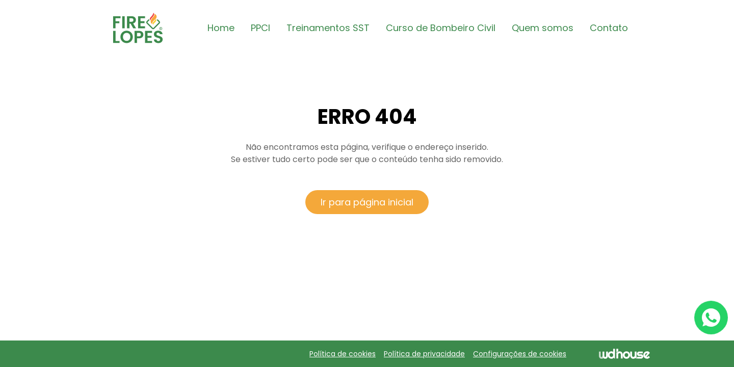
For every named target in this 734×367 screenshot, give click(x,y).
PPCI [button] (260, 27)
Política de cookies (342, 354)
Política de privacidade (424, 354)
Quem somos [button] (542, 27)
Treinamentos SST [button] (328, 27)
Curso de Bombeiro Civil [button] (440, 27)
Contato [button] (609, 27)
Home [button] (220, 27)
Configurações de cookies (519, 354)
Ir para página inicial (367, 202)
